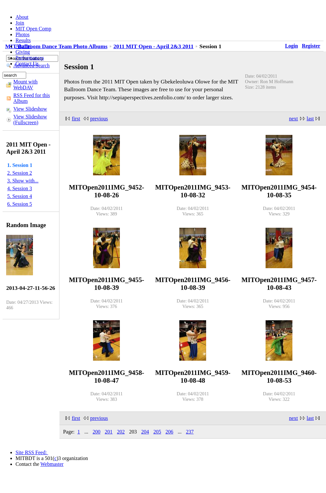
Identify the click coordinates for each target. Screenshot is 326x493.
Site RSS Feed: (32, 452)
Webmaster (52, 464)
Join (20, 23)
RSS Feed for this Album (31, 98)
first (76, 118)
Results (23, 40)
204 (145, 431)
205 (157, 431)
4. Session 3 (19, 188)
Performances (30, 57)
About (22, 17)
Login (291, 46)
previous (99, 118)
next (293, 118)
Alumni (23, 46)
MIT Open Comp (33, 28)
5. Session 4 (19, 196)
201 (108, 431)
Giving (23, 52)
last (310, 118)
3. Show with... (22, 180)
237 (190, 431)
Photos (23, 34)
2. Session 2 (19, 173)
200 (96, 431)
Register (311, 46)
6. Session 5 (19, 204)
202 (121, 431)
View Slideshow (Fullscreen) (30, 119)
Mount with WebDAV (25, 84)
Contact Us (27, 63)
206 (169, 431)
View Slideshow (30, 109)
